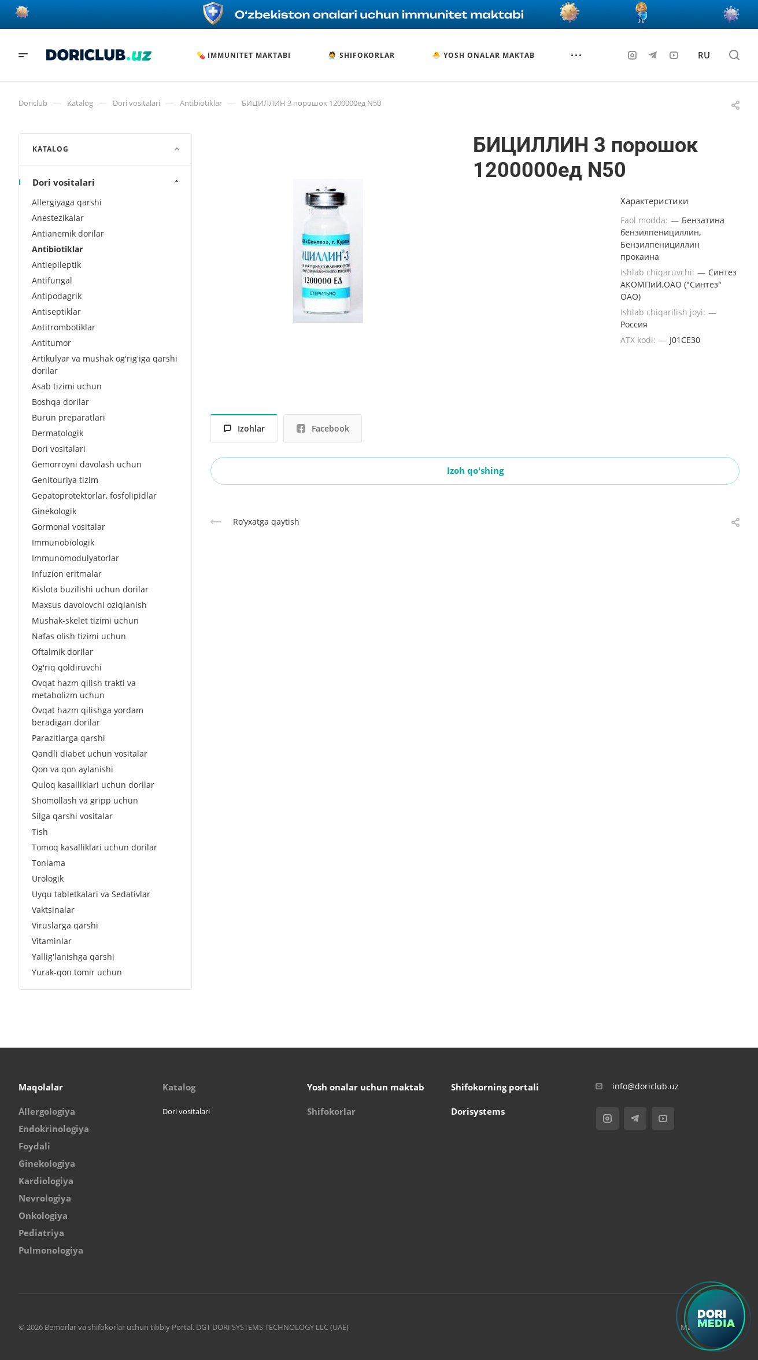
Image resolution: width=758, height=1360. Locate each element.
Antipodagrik (57, 295)
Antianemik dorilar (68, 233)
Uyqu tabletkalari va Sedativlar (91, 894)
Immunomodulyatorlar (75, 557)
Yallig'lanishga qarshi (73, 956)
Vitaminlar (52, 940)
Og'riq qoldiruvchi (67, 667)
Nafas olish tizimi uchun (79, 636)
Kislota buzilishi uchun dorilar (90, 589)
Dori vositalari (106, 182)
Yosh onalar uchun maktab (365, 1087)
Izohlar (244, 428)
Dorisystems (478, 1111)
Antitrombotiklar (63, 327)
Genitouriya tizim (65, 479)
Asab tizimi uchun (67, 386)
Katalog (178, 1087)
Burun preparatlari (68, 417)
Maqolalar (41, 1087)
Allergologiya (47, 1111)
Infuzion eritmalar (67, 573)
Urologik (48, 878)
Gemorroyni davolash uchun (87, 464)
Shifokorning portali (495, 1087)
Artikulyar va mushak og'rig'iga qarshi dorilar (105, 364)
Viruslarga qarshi (65, 925)
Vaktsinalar (53, 909)
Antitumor (51, 342)
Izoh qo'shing (475, 470)
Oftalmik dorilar (62, 651)
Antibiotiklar (57, 249)
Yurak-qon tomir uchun (77, 972)
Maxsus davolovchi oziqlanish (89, 604)
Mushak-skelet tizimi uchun (85, 620)
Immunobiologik (63, 542)
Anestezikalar (58, 217)
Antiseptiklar (56, 311)
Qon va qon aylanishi (72, 769)
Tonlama (48, 862)
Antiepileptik (56, 264)
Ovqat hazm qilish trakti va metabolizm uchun (84, 689)
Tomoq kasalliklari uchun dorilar (94, 847)
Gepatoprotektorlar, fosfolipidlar (94, 495)
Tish (40, 831)
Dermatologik (57, 432)
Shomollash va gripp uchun (85, 800)
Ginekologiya (47, 1163)
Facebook (323, 428)
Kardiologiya (46, 1180)
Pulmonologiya (51, 1250)
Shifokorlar (331, 1111)
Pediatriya (41, 1233)
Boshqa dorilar (60, 401)
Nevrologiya (45, 1198)
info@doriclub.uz (645, 1086)
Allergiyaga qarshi (67, 202)
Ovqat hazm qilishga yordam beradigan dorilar (87, 716)
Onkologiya (43, 1215)
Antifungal (52, 280)
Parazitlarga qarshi (68, 737)
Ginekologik (54, 511)
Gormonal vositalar (68, 526)
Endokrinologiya (54, 1128)
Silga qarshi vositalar (72, 815)
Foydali (34, 1146)
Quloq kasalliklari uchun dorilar (93, 784)
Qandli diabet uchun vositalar (89, 753)
